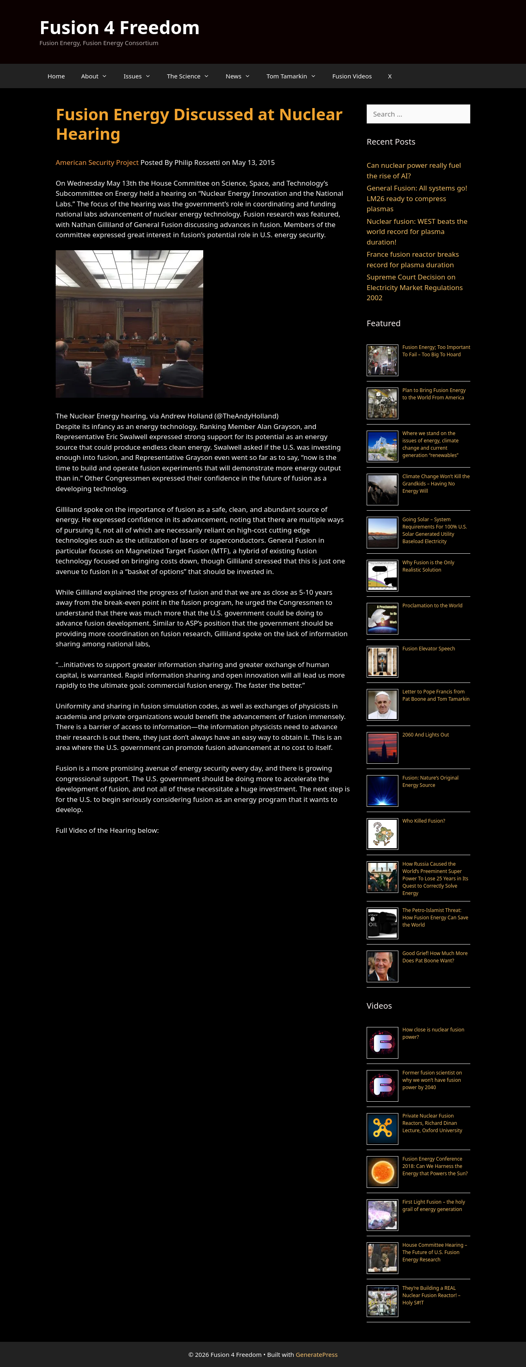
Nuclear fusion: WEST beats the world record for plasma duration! (417, 232)
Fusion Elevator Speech (428, 648)
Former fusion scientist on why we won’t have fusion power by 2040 (432, 1080)
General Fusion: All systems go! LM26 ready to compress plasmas (417, 198)
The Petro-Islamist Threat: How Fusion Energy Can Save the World (435, 917)
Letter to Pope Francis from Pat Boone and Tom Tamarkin (435, 695)
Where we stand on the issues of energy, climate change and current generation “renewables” (430, 444)
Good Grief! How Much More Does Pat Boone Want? (434, 957)
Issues (141, 76)
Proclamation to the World (432, 605)
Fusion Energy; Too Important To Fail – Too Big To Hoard (436, 351)
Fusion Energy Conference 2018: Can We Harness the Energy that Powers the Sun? (435, 1166)
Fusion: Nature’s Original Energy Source (430, 781)
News (242, 76)
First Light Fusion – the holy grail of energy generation (433, 1205)
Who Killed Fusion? (423, 820)
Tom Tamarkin (295, 76)
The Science (192, 76)
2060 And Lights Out (425, 734)
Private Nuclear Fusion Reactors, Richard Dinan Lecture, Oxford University (432, 1123)
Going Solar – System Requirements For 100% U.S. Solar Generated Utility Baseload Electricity (434, 530)
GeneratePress (317, 1354)
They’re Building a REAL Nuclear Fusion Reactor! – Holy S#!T (431, 1295)
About (98, 76)
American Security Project (97, 162)
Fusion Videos (352, 76)
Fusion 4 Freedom (119, 27)
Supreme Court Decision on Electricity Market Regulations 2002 (415, 287)
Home (56, 76)
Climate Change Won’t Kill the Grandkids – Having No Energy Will (436, 483)
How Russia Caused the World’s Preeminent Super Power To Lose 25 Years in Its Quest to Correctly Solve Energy (435, 878)
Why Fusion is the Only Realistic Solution (428, 566)
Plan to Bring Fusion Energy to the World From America (434, 394)
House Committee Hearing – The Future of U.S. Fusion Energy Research (434, 1252)
